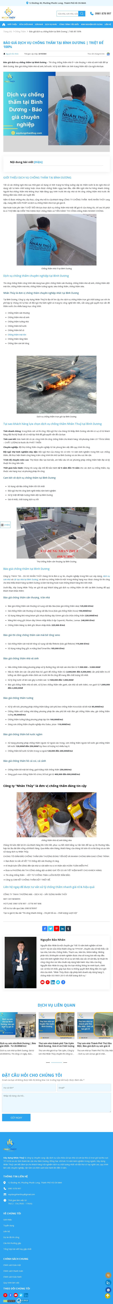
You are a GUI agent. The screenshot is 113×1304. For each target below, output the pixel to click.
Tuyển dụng (8, 1225)
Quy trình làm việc (11, 1282)
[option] (56, 1034)
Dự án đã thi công (11, 1237)
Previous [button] (4, 1028)
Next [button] (108, 1028)
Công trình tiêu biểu (69, 24)
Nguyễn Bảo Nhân (12, 54)
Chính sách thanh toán (13, 1271)
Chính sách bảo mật (12, 1265)
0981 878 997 (103, 13)
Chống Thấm (20, 31)
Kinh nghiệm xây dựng (92, 24)
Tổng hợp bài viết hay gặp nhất (17, 1249)
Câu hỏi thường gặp (12, 1243)
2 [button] (56, 1062)
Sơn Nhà (39, 24)
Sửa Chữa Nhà (26, 24)
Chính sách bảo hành (12, 1276)
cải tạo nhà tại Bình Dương (26, 579)
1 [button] (48, 1062)
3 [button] (65, 1062)
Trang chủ (7, 31)
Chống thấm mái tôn (17, 334)
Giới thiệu (12, 24)
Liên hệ (108, 24)
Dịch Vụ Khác (51, 24)
